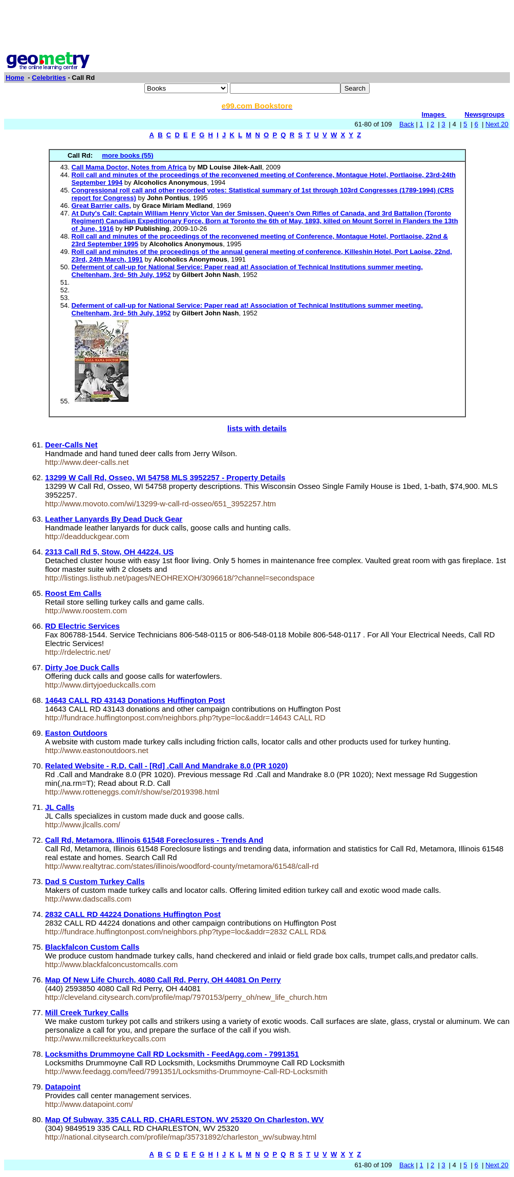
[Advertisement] (257, 27)
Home (15, 77)
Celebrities (49, 77)
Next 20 (496, 124)
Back (406, 124)
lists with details (257, 428)
